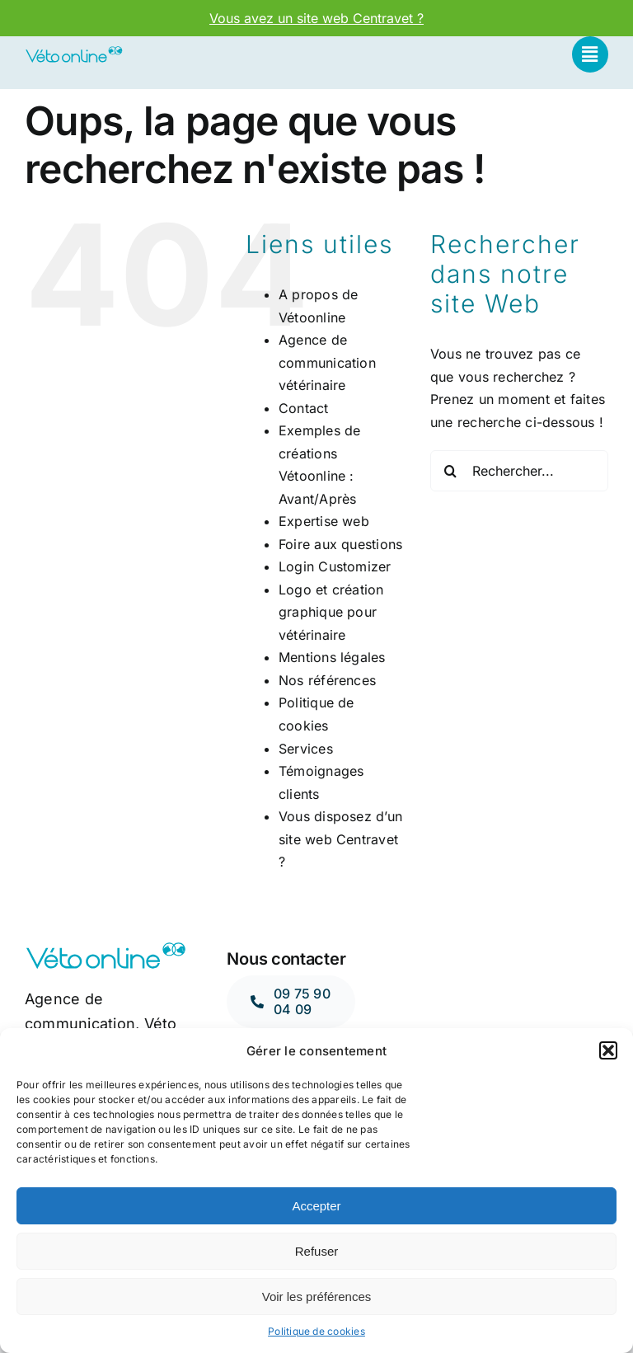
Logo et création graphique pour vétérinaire (331, 612)
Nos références (327, 680)
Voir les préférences (317, 1297)
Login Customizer (335, 566)
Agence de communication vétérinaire (327, 362)
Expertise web (324, 521)
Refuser (317, 1251)
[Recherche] (450, 470)
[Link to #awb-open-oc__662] (590, 54)
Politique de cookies (316, 1331)
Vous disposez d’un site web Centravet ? (340, 839)
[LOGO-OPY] (74, 52)
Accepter (316, 1206)
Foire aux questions (341, 544)
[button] (608, 1050)
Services (306, 748)
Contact (304, 408)
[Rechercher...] (519, 470)
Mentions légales (332, 657)
